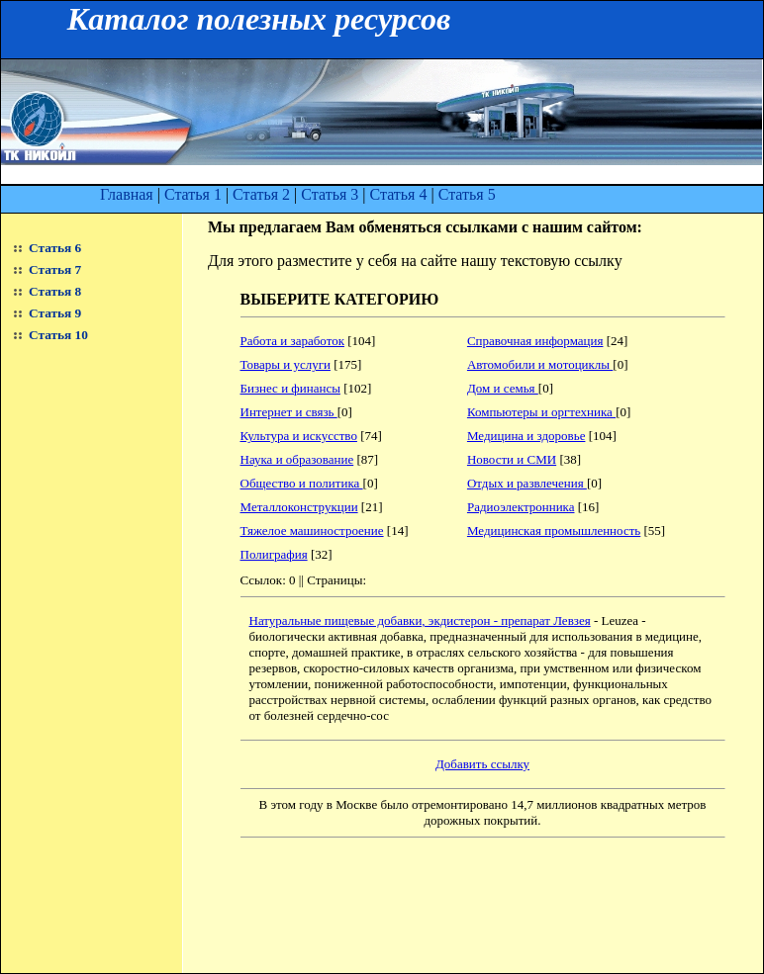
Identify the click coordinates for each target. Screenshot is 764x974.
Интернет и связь (288, 411)
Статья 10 (58, 334)
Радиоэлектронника (521, 506)
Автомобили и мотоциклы (540, 364)
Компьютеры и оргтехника (541, 411)
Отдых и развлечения (527, 483)
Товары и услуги (285, 364)
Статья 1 (193, 194)
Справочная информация (535, 340)
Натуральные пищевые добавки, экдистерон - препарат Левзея (420, 620)
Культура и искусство (298, 435)
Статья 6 (55, 247)
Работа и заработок (292, 340)
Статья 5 (467, 194)
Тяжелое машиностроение (312, 530)
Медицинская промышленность (553, 530)
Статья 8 (55, 291)
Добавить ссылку (482, 763)
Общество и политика (301, 483)
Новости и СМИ (511, 459)
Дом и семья (502, 388)
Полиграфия (274, 554)
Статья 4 (398, 194)
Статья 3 (329, 194)
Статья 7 (55, 269)
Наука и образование (297, 459)
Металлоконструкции (299, 506)
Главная (126, 194)
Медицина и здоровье (526, 435)
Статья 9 (55, 313)
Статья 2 (261, 194)
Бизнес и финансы (290, 388)
